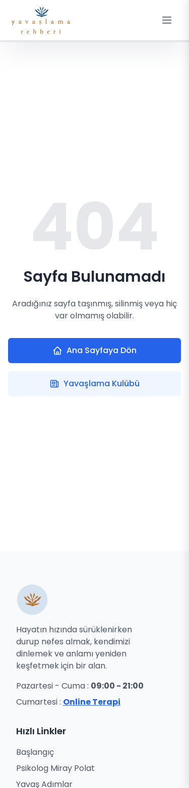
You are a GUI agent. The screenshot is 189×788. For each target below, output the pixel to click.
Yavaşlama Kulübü (94, 383)
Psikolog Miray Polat (55, 768)
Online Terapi (91, 702)
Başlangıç (35, 752)
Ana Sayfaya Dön (94, 350)
